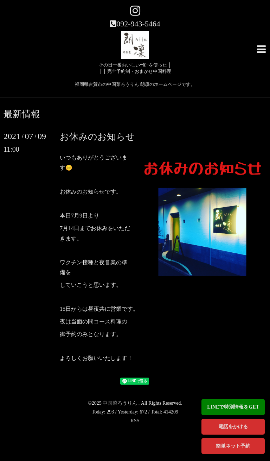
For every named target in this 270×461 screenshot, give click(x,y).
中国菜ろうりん (121, 403)
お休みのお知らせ (97, 137)
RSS (135, 420)
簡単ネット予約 (233, 446)
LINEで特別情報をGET (233, 407)
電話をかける (233, 426)
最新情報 (22, 114)
